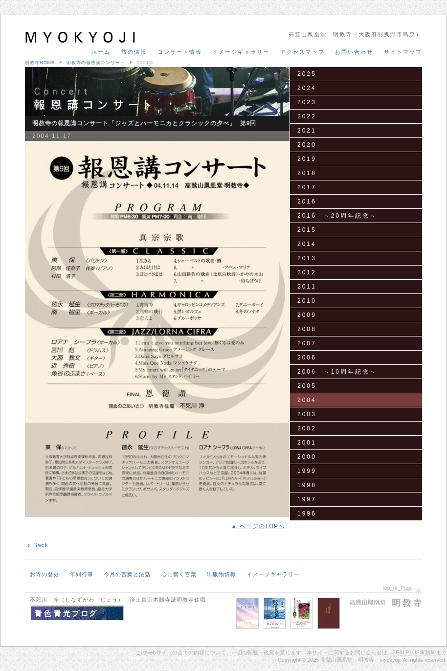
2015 (306, 229)
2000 (306, 456)
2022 (306, 116)
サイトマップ (403, 52)
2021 (306, 130)
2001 (306, 442)
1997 (306, 499)
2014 (306, 244)
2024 (306, 88)
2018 (306, 173)
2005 (306, 385)
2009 (306, 315)
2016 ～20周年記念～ (337, 215)
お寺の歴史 (44, 574)
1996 (306, 513)
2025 (306, 73)
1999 (306, 471)
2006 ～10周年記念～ (337, 371)
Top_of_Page (397, 588)
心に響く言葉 (179, 574)
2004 (306, 400)
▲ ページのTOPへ (258, 526)
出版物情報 (221, 574)
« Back (37, 545)
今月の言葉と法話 (127, 574)
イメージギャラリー (240, 52)
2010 (306, 300)
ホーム (101, 52)
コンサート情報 (179, 52)
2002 (306, 428)
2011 (306, 286)
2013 (306, 258)
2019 (306, 159)
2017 (306, 187)
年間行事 (81, 574)
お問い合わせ (354, 52)
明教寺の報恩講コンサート (96, 62)
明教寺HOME (40, 62)
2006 (306, 357)
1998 (306, 485)
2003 (306, 414)
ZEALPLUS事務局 (414, 652)
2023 (306, 102)
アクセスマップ (302, 52)
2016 (306, 201)
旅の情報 (134, 52)
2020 (306, 144)
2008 (306, 329)
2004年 (145, 62)
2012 (306, 272)
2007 (306, 343)
